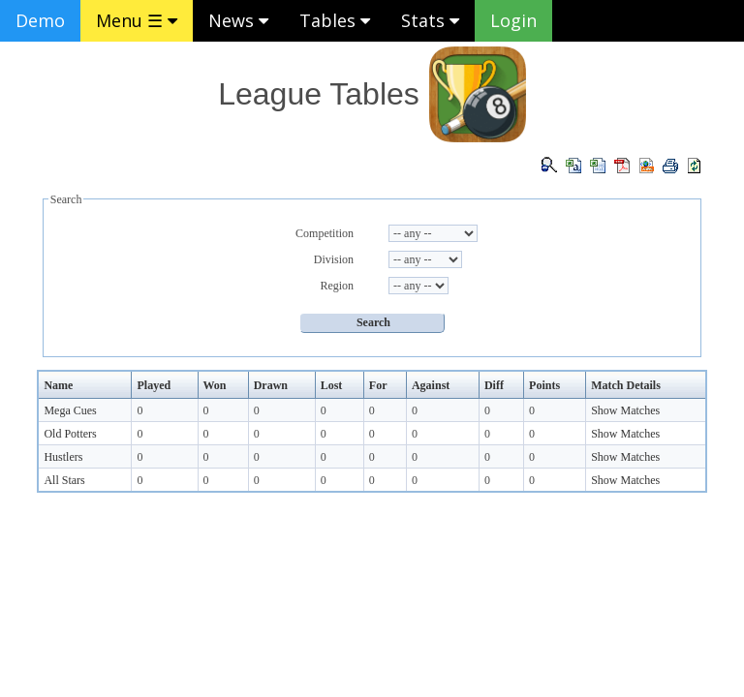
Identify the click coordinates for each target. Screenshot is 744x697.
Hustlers (63, 457)
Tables (334, 20)
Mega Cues (70, 410)
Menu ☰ (136, 20)
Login (513, 20)
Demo (40, 20)
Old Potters (70, 433)
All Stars (64, 480)
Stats (430, 20)
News (238, 20)
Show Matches (625, 410)
